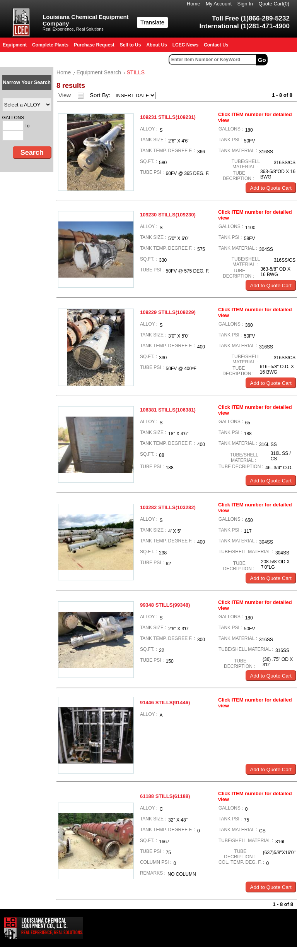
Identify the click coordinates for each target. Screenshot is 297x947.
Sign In (245, 4)
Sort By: (101, 95)
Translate (152, 22)
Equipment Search (99, 72)
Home (193, 4)
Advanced (283, 59)
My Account (219, 4)
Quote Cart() (274, 4)
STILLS (135, 72)
